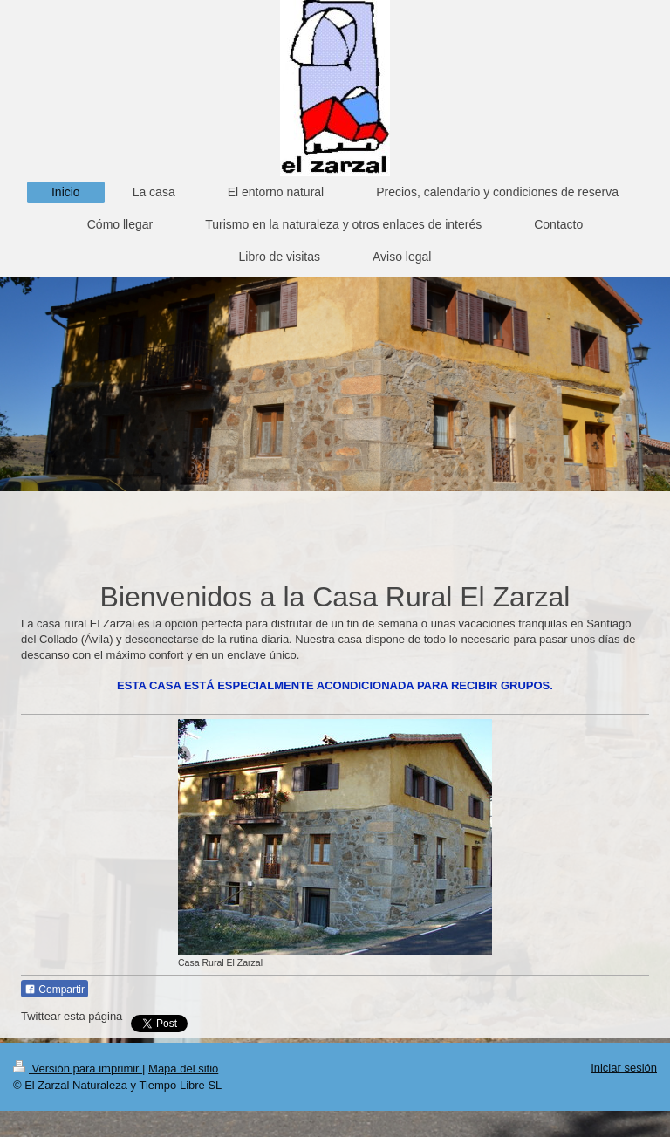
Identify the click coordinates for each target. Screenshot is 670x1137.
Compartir (54, 989)
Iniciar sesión (624, 1067)
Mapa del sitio (183, 1068)
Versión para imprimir (77, 1068)
